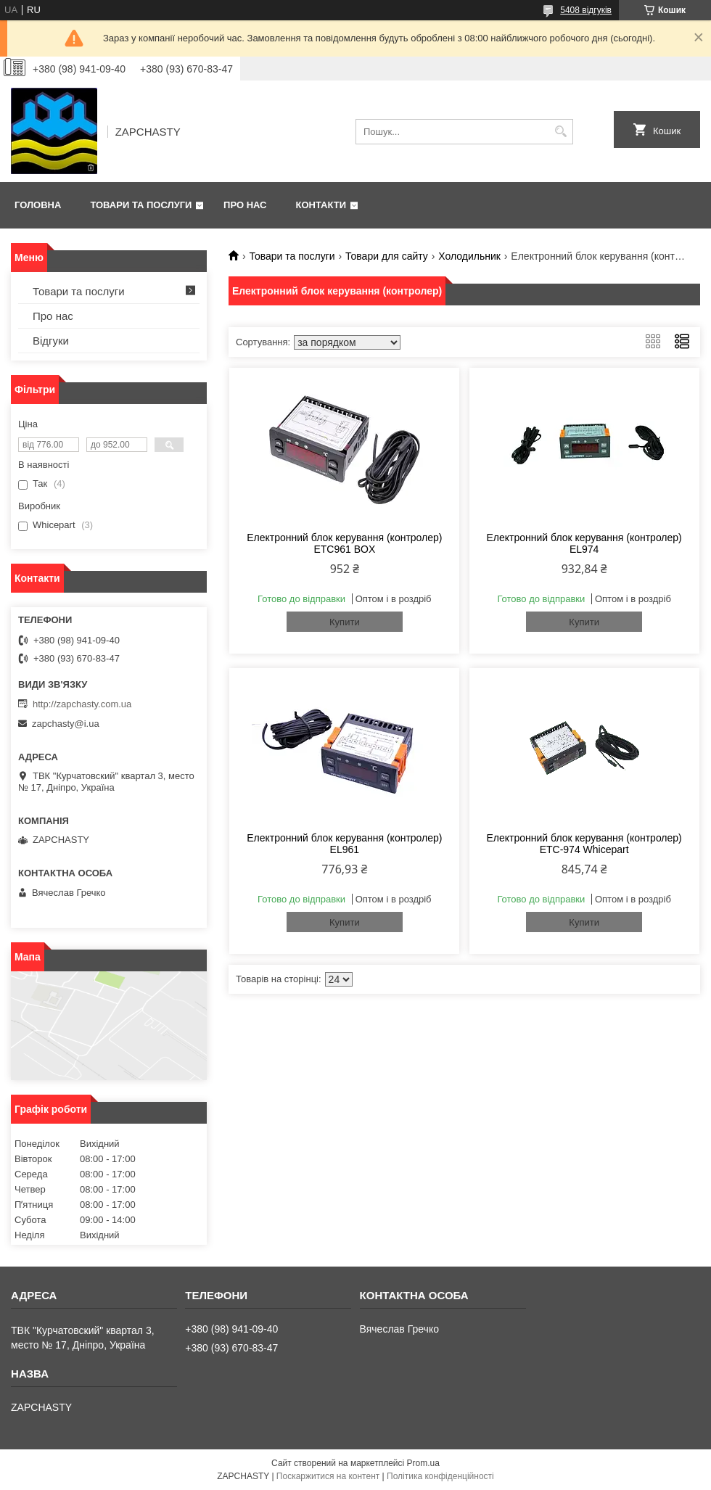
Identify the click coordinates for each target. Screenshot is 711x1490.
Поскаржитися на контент (327, 1476)
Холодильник (469, 256)
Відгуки (51, 340)
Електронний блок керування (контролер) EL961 (344, 843)
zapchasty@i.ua (65, 723)
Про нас (244, 204)
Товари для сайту (386, 256)
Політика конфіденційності (440, 1476)
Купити (344, 622)
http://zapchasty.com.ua (82, 704)
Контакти (321, 204)
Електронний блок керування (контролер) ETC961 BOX (344, 543)
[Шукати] (560, 131)
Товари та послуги (141, 204)
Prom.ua (423, 1463)
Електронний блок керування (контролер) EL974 (583, 543)
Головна (38, 204)
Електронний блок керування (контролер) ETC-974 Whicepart (583, 843)
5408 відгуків (586, 10)
